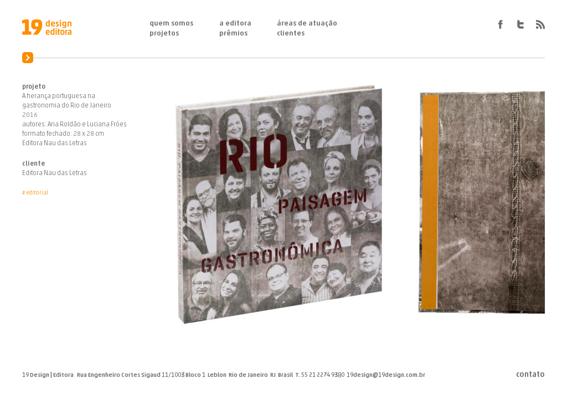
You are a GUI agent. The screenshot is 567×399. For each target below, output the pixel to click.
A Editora (235, 23)
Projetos (164, 33)
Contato (530, 375)
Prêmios (233, 33)
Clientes (291, 33)
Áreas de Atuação (307, 23)
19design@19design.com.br (386, 375)
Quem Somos (171, 23)
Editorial (37, 193)
